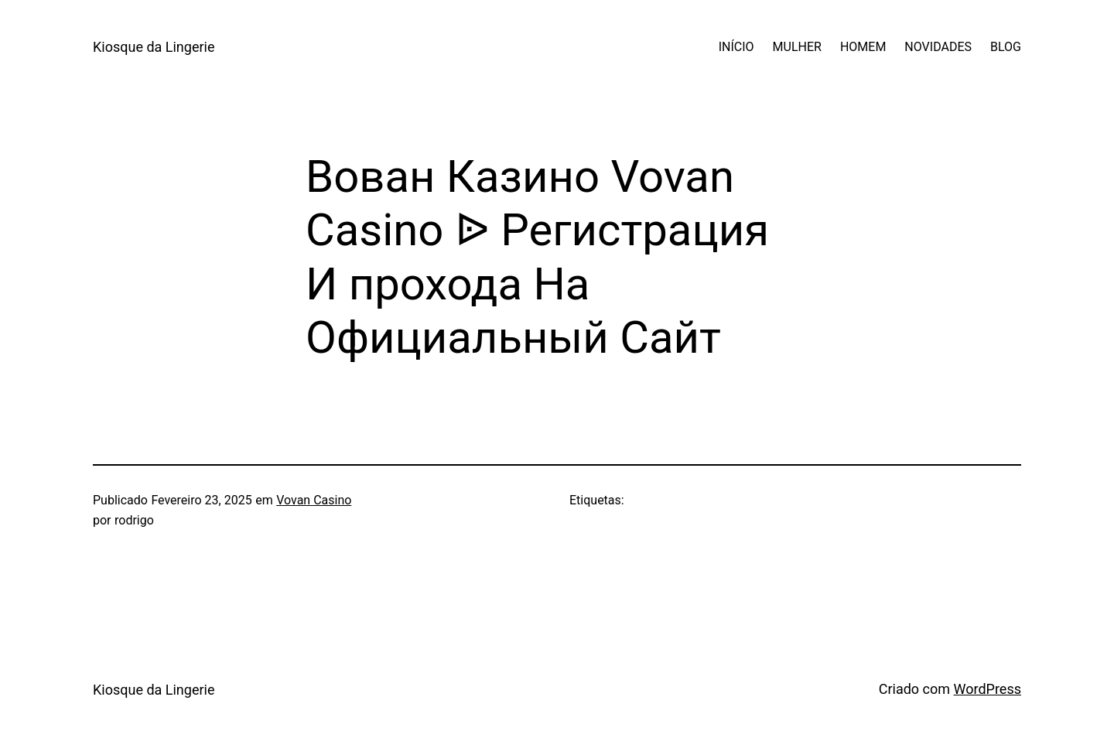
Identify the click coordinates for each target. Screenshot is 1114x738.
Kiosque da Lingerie (153, 47)
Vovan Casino (313, 500)
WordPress (987, 689)
